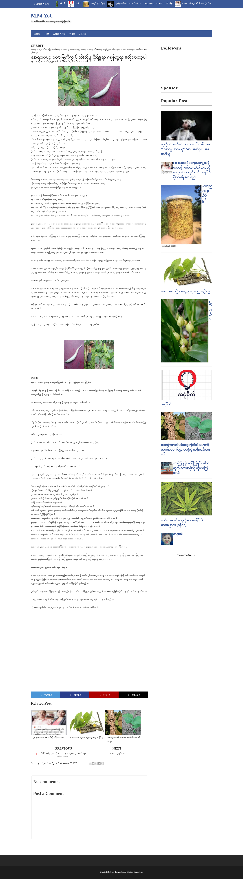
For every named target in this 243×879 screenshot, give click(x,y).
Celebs (82, 33)
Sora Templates (117, 872)
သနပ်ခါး (178, 534)
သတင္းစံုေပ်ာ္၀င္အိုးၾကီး (46, 61)
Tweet (46, 694)
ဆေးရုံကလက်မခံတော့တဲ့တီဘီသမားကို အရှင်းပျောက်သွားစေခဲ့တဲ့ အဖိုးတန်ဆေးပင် (185, 449)
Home (37, 33)
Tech (46, 33)
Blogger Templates (135, 872)
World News (59, 33)
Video (72, 33)
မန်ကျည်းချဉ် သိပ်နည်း (102, 3)
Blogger (191, 555)
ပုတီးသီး (67, 3)
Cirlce (134, 694)
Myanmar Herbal (86, 61)
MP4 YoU (42, 16)
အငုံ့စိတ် (82, 3)
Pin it (105, 694)
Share (75, 694)
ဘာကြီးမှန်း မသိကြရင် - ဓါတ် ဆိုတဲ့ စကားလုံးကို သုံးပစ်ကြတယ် (191, 468)
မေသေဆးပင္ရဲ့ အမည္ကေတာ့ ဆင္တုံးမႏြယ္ (185, 291)
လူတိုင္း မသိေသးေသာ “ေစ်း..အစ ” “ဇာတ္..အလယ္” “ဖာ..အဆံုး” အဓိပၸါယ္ (148, 3)
